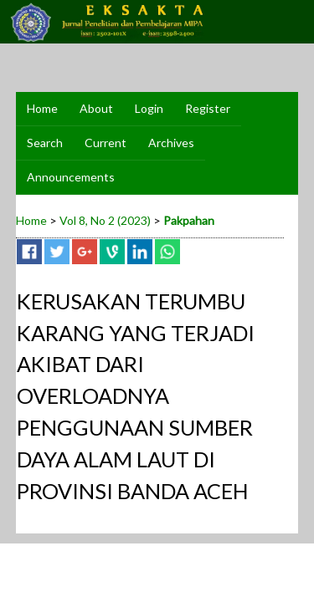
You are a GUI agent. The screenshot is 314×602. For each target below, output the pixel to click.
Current (105, 142)
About (96, 108)
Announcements (71, 177)
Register (207, 108)
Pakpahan (188, 220)
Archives (171, 142)
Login (149, 108)
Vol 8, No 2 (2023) (105, 220)
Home (42, 108)
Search (45, 142)
